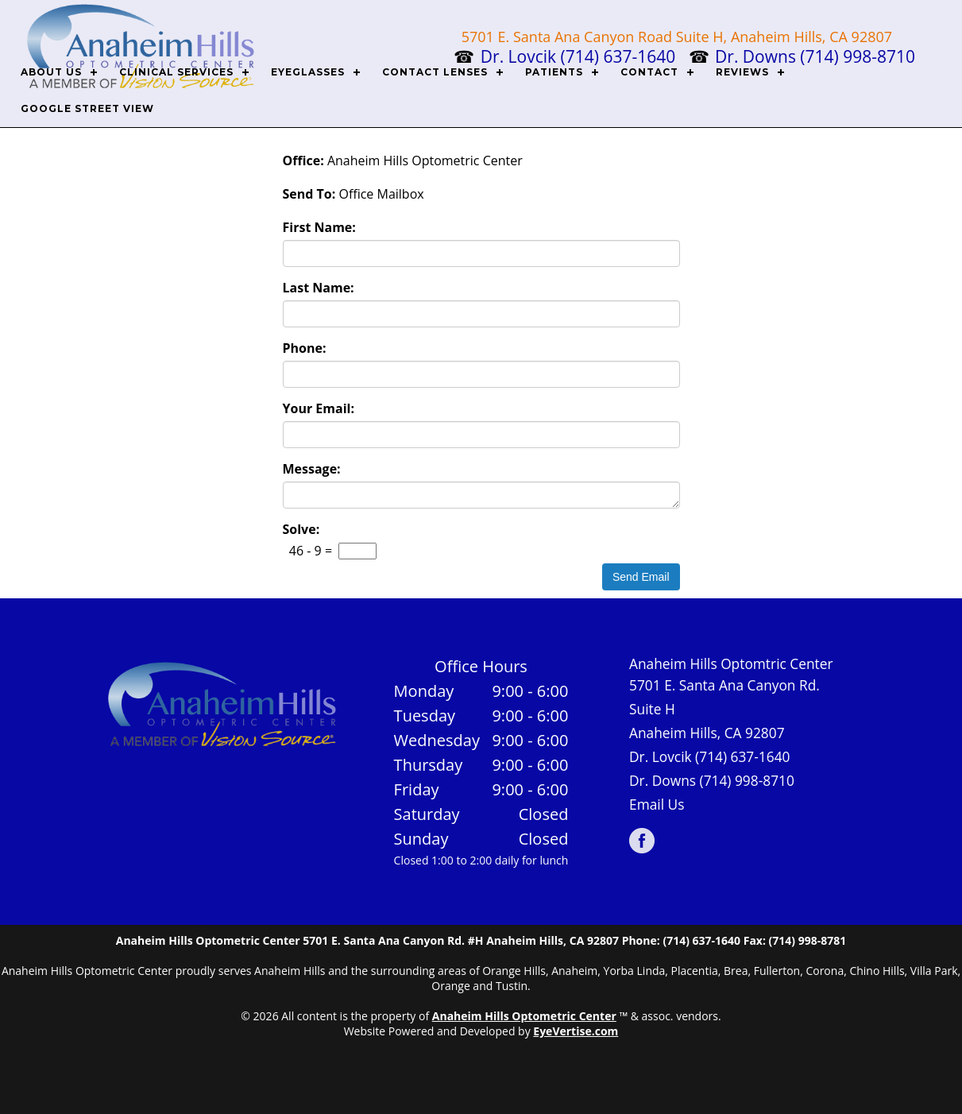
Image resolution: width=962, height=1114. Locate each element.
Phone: (304, 348)
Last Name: (318, 287)
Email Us (656, 804)
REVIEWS (742, 72)
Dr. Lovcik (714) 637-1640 (709, 756)
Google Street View (87, 108)
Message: (312, 469)
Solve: (301, 529)
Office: (303, 160)
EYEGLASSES (308, 72)
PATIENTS (554, 72)
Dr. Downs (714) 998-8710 (711, 780)
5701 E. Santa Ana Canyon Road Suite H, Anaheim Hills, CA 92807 (677, 36)
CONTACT (649, 72)
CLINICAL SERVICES (176, 72)
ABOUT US (51, 72)
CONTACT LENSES (435, 72)
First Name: (319, 227)
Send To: (309, 194)
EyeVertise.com (575, 1031)
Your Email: (319, 408)
